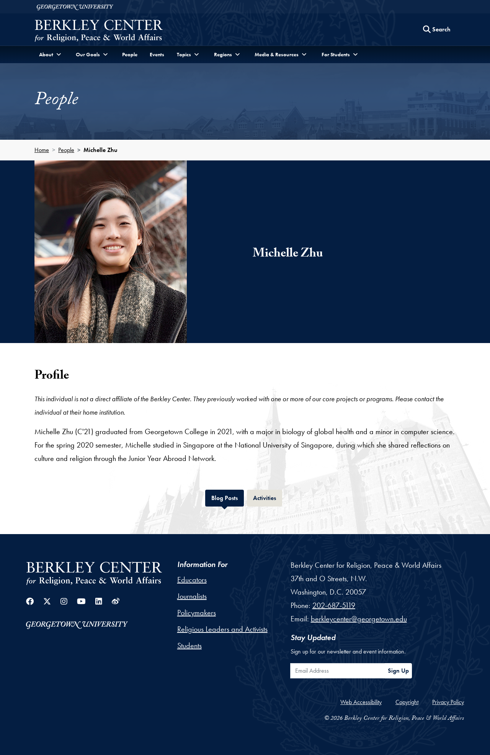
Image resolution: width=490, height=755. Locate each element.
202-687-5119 (333, 605)
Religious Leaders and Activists (222, 629)
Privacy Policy (448, 702)
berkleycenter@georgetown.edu (359, 619)
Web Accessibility (361, 702)
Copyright (406, 702)
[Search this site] (437, 29)
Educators (192, 580)
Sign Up (398, 671)
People (129, 54)
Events (157, 54)
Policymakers (196, 613)
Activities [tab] (267, 497)
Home (41, 150)
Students (189, 645)
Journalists (192, 596)
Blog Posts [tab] (227, 497)
